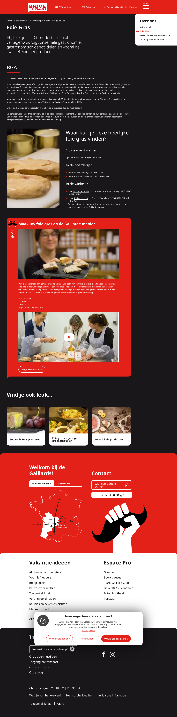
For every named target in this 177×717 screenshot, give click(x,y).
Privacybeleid (88, 630)
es (63, 688)
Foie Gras (144, 31)
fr (52, 688)
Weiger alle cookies (59, 638)
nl (79, 688)
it (68, 688)
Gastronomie (20, 20)
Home (9, 20)
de (73, 688)
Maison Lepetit (81, 198)
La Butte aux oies (76, 176)
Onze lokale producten (39, 20)
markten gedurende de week (87, 157)
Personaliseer (87, 638)
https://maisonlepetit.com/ (30, 307)
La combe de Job (81, 191)
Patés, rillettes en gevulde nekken (155, 35)
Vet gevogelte (58, 20)
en (57, 688)
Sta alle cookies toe (117, 639)
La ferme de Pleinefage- (79, 172)
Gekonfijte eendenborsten (152, 40)
